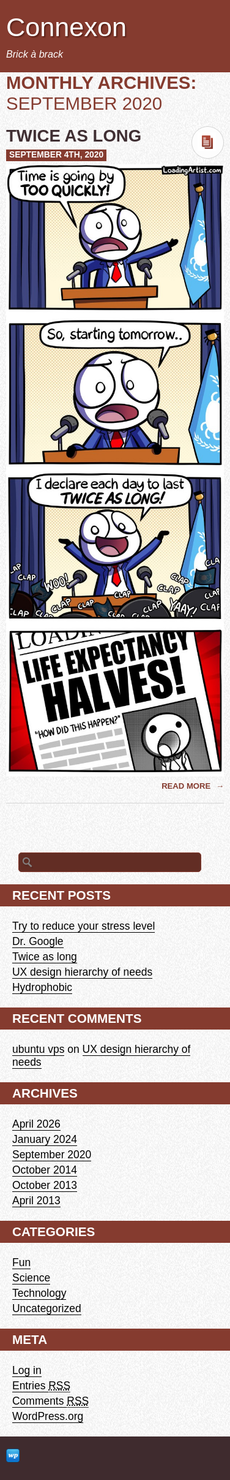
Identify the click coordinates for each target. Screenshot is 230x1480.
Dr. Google (38, 941)
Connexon (66, 27)
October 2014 (44, 1170)
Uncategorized (46, 1308)
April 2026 (36, 1124)
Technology (39, 1293)
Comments (50, 1401)
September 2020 (51, 1154)
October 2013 (44, 1185)
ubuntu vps (38, 1049)
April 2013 (36, 1200)
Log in (27, 1370)
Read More (187, 786)
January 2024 (44, 1139)
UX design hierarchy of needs (82, 972)
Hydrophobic (42, 987)
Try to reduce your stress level (83, 926)
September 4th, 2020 (56, 154)
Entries (41, 1385)
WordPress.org (47, 1416)
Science (31, 1278)
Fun (21, 1262)
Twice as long (73, 135)
